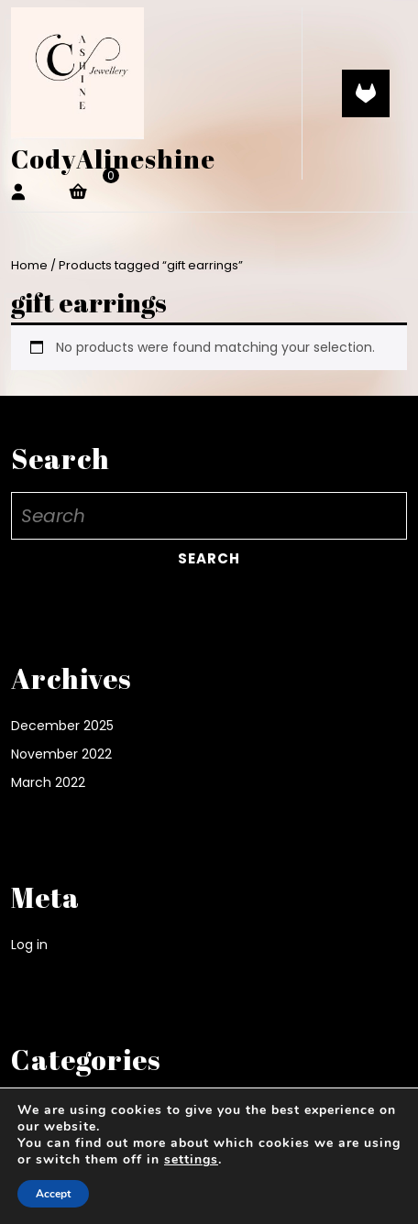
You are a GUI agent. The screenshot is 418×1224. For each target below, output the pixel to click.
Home (29, 265)
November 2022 (61, 754)
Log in (29, 944)
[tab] (365, 93)
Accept (53, 1193)
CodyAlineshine (113, 158)
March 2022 (48, 782)
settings (191, 1160)
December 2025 (62, 725)
